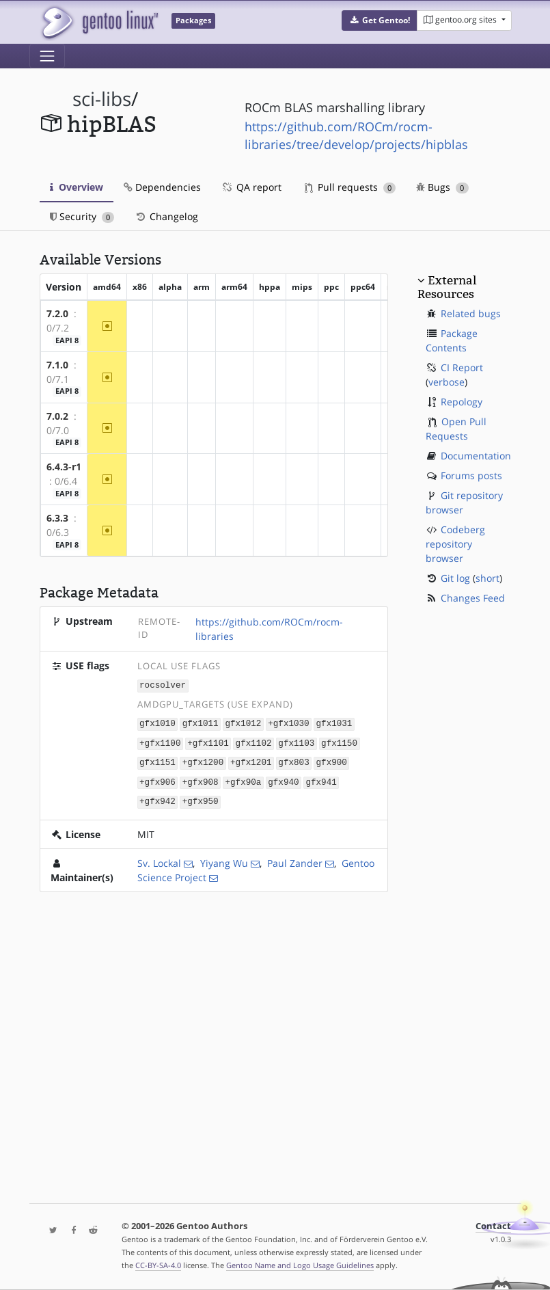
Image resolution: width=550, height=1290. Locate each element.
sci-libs (101, 98)
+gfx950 (200, 798)
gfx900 (331, 760)
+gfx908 (200, 779)
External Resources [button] (446, 287)
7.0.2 (57, 415)
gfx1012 (243, 723)
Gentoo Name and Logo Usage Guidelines (300, 1265)
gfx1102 (254, 741)
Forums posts (471, 475)
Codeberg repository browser (455, 544)
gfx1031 (334, 723)
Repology (461, 401)
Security (82, 216)
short (487, 578)
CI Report (462, 367)
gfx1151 (157, 760)
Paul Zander (294, 858)
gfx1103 (296, 741)
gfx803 (293, 760)
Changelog (166, 216)
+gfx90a (243, 779)
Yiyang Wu (224, 858)
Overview (76, 186)
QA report (251, 186)
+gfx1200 (202, 760)
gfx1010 (157, 723)
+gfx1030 (288, 723)
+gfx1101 (207, 741)
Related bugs (471, 313)
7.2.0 (57, 313)
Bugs (442, 186)
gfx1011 (200, 723)
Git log (455, 578)
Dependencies (162, 186)
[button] (379, 20)
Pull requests (350, 186)
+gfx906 (157, 779)
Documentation (476, 455)
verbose (446, 381)
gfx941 (320, 779)
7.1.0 (57, 364)
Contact (493, 1226)
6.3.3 (57, 517)
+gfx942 (157, 798)
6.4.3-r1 (63, 466)
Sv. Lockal (159, 858)
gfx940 (283, 779)
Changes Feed (473, 597)
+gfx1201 (250, 760)
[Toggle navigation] (47, 56)
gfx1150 (339, 741)
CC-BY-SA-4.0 (158, 1265)
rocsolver (162, 685)
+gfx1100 (159, 741)
